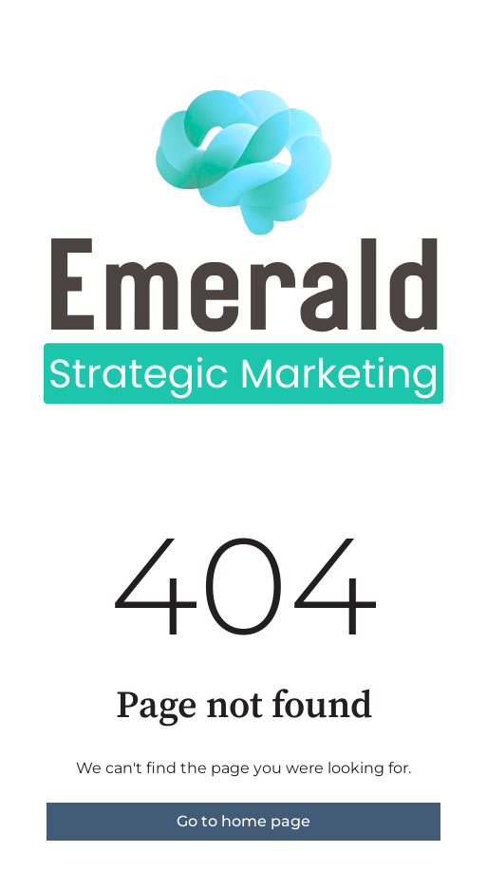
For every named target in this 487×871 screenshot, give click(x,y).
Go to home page (243, 821)
